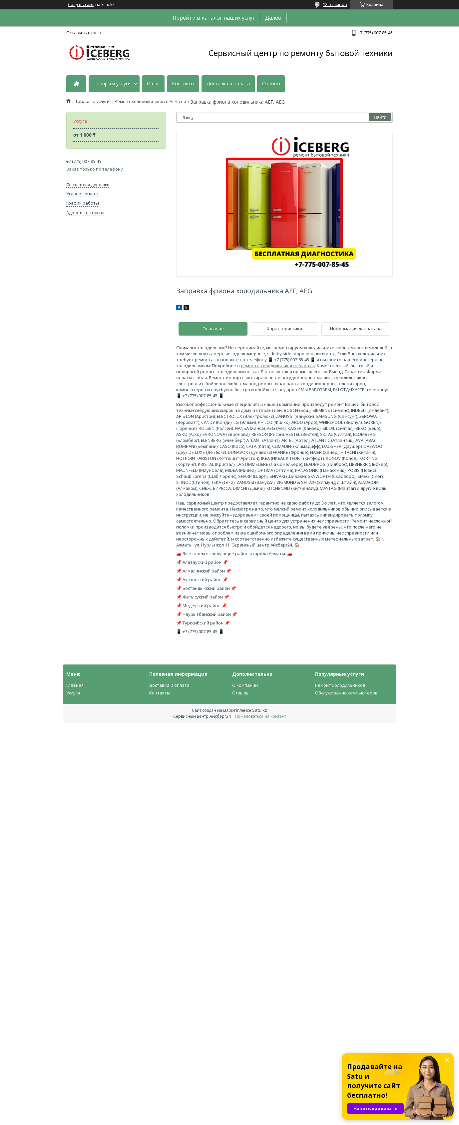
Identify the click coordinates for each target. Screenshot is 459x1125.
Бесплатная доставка (87, 184)
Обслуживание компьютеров (346, 693)
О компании (245, 685)
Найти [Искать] (380, 117)
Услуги (73, 693)
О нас (153, 84)
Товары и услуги (112, 84)
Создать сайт (81, 4)
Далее (273, 17)
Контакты (183, 84)
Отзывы (271, 84)
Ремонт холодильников (340, 685)
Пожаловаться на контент (260, 716)
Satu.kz (259, 710)
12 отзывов (335, 4)
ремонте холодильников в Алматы (278, 366)
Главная (75, 685)
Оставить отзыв (83, 33)
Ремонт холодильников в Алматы (150, 101)
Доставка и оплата (228, 84)
